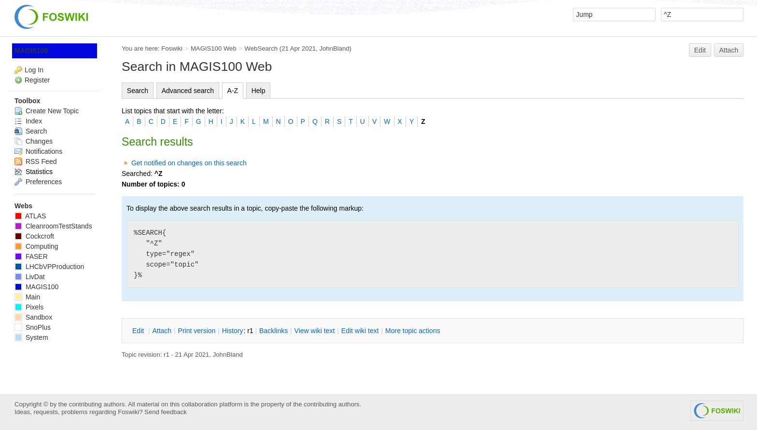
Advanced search (188, 90)
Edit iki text (360, 331)
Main (27, 297)
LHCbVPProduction (49, 266)
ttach (161, 331)
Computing (36, 246)
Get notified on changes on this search (189, 163)
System (31, 337)
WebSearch (261, 48)
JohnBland (334, 48)
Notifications (38, 151)
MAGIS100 (31, 50)
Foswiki (171, 48)
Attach (729, 50)
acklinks (273, 331)
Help (259, 90)
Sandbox (33, 317)
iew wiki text (314, 331)
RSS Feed (35, 161)
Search (137, 90)
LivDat (29, 277)
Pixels (28, 307)
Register (37, 80)
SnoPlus (32, 327)
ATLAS (30, 216)
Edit (700, 50)
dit (139, 331)
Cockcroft (34, 236)
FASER (31, 256)
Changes (33, 141)
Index (28, 121)
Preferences (38, 182)
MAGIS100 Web (214, 48)
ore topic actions (412, 331)
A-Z (232, 90)
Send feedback (165, 412)
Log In (34, 70)
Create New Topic (46, 111)
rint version (197, 331)
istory (232, 331)
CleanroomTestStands (53, 226)
